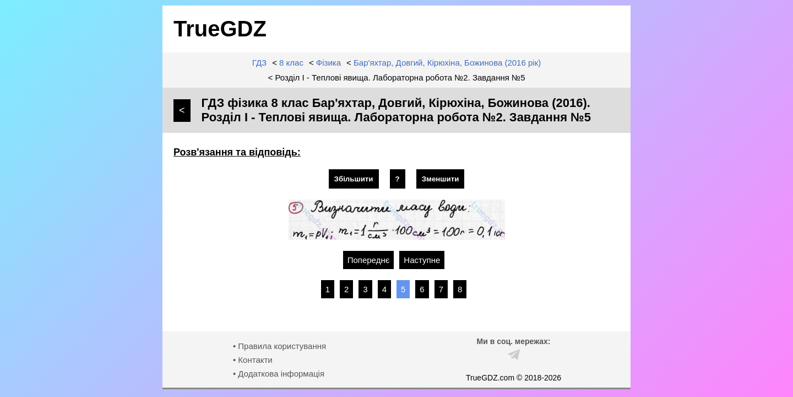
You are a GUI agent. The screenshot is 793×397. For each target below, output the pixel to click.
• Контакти (253, 359)
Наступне (422, 260)
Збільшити (353, 179)
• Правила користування (279, 346)
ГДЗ (259, 62)
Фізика (328, 62)
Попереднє (368, 260)
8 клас (291, 62)
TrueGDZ (220, 29)
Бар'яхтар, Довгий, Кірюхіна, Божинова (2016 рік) (447, 62)
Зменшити (440, 179)
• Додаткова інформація (278, 373)
